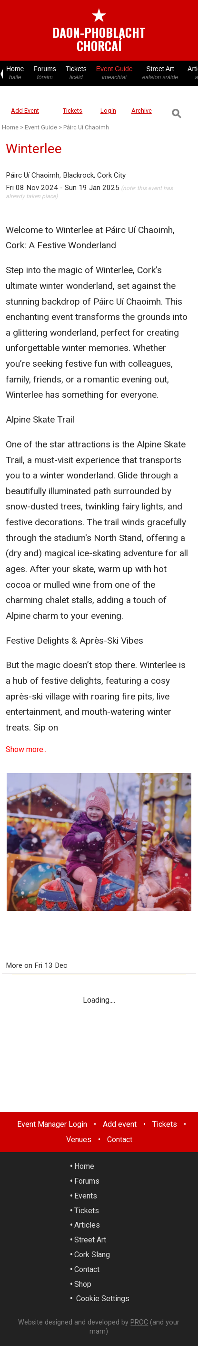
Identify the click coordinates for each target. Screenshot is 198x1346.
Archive (141, 110)
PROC (139, 1322)
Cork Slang (92, 1254)
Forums (44, 73)
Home (15, 73)
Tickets (76, 73)
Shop (82, 1284)
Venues (78, 1139)
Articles (87, 1224)
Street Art (160, 73)
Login (108, 110)
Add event (120, 1124)
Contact (119, 1139)
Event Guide (114, 73)
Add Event (25, 110)
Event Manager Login (52, 1124)
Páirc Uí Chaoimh (86, 127)
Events (85, 1195)
